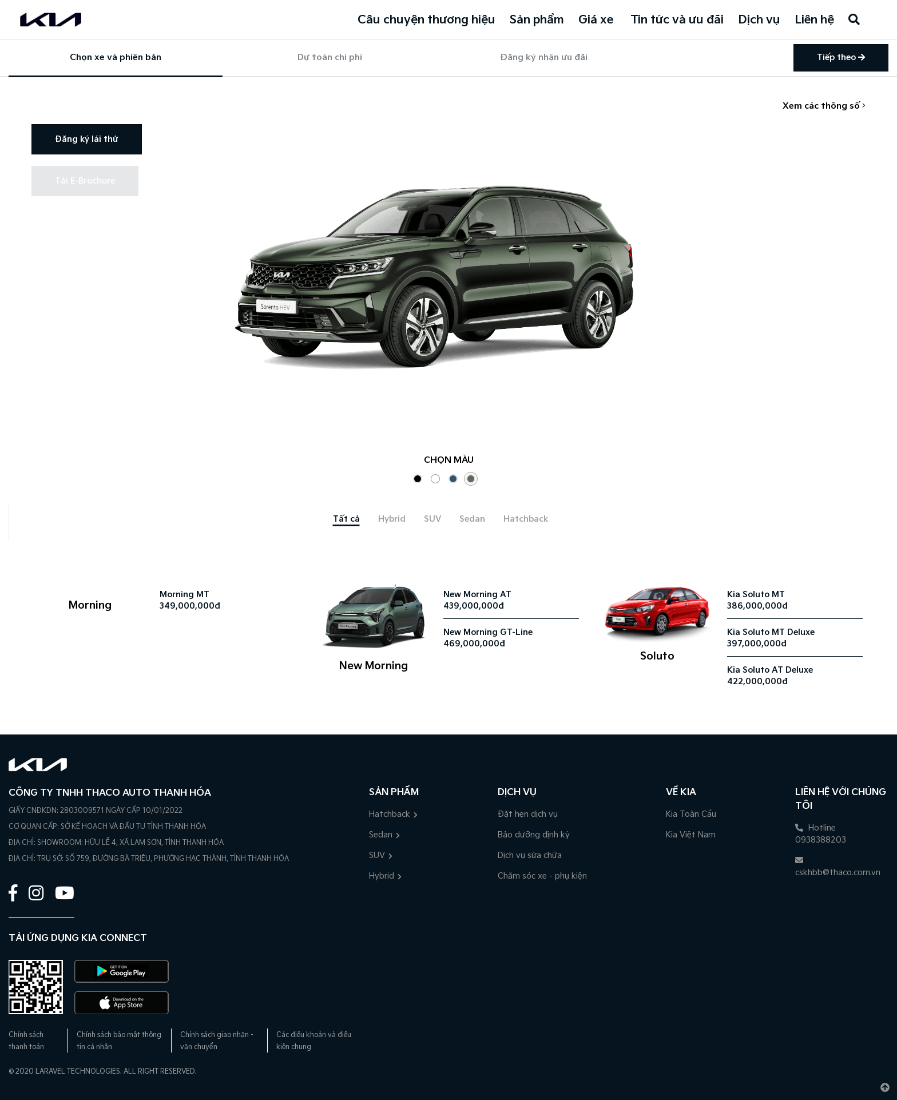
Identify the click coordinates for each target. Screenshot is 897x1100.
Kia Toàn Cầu (691, 814)
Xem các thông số (824, 106)
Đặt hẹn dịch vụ (528, 814)
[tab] (346, 519)
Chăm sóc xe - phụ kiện (542, 876)
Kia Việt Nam (691, 835)
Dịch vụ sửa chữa (530, 855)
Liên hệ (814, 20)
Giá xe (595, 20)
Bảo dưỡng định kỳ (534, 835)
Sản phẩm (537, 20)
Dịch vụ (759, 20)
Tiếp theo (841, 57)
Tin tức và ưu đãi (677, 20)
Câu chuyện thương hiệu (426, 20)
